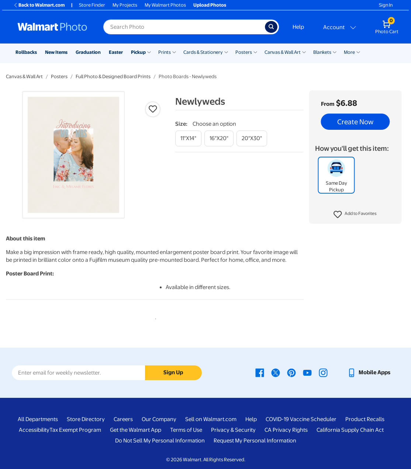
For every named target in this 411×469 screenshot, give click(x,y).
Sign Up (173, 372)
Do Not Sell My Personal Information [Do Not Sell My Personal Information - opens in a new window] (160, 440)
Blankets (322, 52)
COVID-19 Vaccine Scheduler (301, 419)
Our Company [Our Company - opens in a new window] (159, 419)
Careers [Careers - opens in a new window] (123, 419)
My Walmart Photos (165, 5)
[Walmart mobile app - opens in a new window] (368, 372)
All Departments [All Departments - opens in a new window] (38, 419)
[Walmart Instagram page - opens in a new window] (323, 372)
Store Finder (92, 5)
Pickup (138, 52)
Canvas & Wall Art (283, 52)
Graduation (88, 52)
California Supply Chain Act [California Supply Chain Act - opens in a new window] (350, 430)
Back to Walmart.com (39, 5)
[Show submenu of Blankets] (334, 51)
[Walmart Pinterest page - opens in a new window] (291, 372)
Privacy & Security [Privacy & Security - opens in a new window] (233, 430)
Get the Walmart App (135, 430)
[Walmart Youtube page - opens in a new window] (307, 372)
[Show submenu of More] (358, 51)
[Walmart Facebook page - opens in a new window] (259, 372)
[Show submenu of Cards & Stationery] (226, 51)
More (349, 52)
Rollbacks (26, 52)
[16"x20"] (219, 138)
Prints (164, 52)
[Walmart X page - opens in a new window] (275, 372)
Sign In (386, 5)
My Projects (125, 5)
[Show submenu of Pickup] (149, 51)
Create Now (355, 122)
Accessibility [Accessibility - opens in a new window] (34, 430)
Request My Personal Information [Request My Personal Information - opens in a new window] (255, 440)
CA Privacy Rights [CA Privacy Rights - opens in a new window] (286, 430)
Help (298, 27)
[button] (355, 214)
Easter (116, 52)
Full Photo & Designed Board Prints (113, 76)
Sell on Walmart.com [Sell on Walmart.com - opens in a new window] (210, 419)
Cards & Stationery (203, 52)
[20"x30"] (251, 138)
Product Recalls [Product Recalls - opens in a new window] (364, 419)
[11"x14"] (188, 138)
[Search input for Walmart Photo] (184, 27)
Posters (243, 52)
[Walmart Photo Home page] (52, 27)
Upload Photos (209, 5)
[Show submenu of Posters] (255, 51)
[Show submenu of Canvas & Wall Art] (304, 51)
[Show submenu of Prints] (174, 51)
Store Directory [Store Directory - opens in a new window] (86, 419)
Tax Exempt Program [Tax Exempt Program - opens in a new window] (75, 430)
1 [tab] (154, 317)
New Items (56, 52)
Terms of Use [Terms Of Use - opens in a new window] (186, 430)
